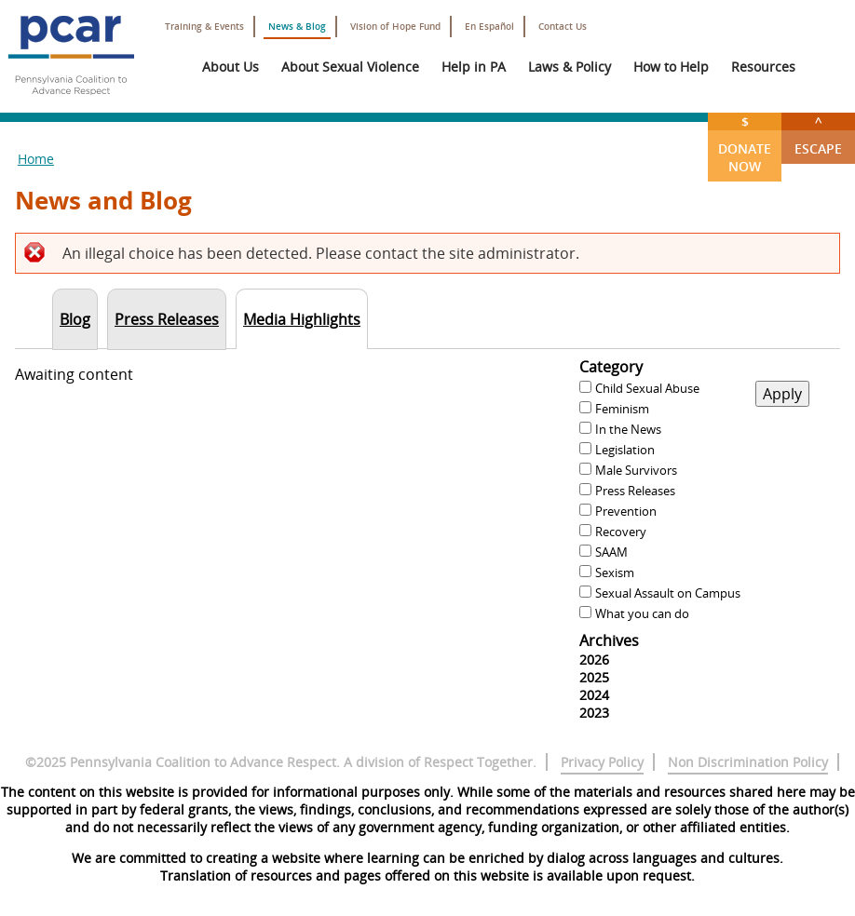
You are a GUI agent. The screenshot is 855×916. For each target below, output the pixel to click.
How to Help (671, 66)
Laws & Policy (569, 66)
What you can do (642, 613)
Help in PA (473, 66)
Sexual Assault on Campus (667, 593)
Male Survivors (636, 470)
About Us (230, 66)
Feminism (622, 408)
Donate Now (744, 144)
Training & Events (204, 26)
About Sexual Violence (350, 66)
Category (611, 367)
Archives (609, 640)
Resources (763, 66)
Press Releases (635, 490)
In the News (628, 429)
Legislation (625, 449)
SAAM (611, 552)
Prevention (626, 511)
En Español (489, 26)
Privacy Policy (602, 762)
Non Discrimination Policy (748, 762)
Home (36, 159)
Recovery (620, 531)
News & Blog (297, 26)
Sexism (614, 572)
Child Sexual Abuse (647, 388)
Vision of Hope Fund (395, 26)
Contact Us (562, 26)
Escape (818, 135)
